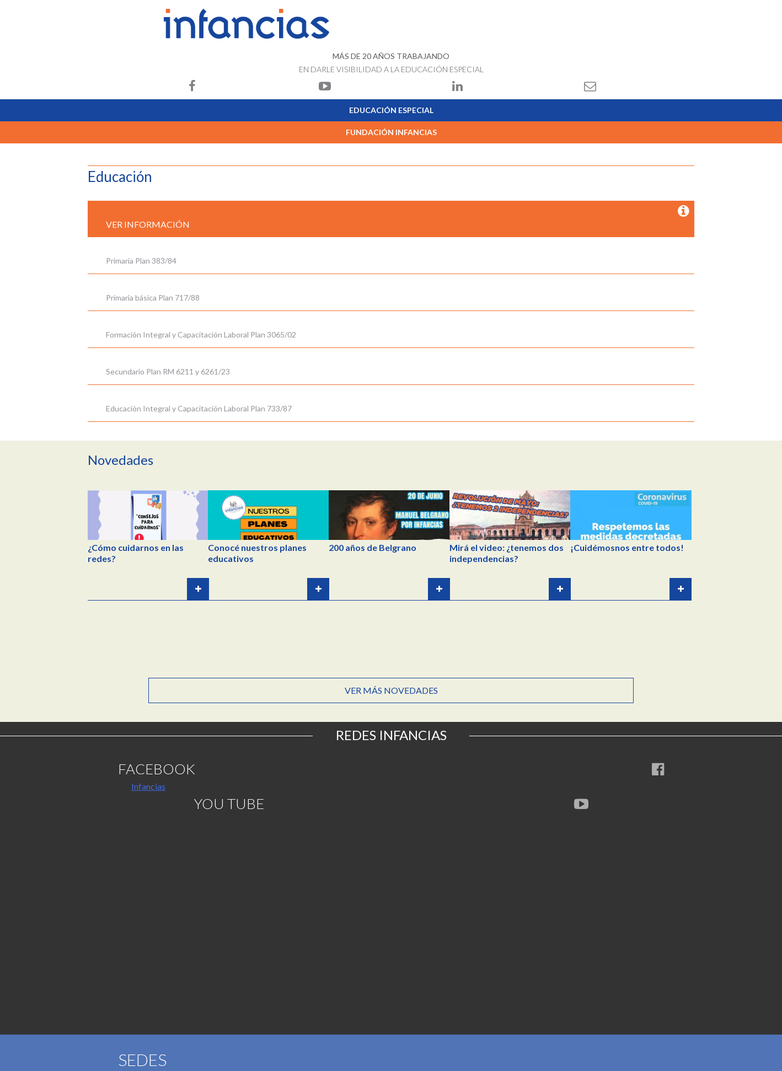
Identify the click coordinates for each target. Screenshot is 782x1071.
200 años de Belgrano (372, 547)
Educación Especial (391, 110)
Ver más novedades (391, 690)
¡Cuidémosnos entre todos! (627, 547)
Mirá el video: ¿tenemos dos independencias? (506, 553)
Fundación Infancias (391, 132)
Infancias (148, 786)
